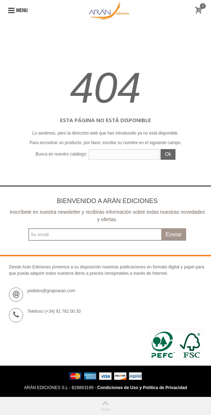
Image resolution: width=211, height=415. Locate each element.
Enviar (174, 234)
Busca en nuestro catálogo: (61, 154)
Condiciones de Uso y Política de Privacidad (142, 387)
